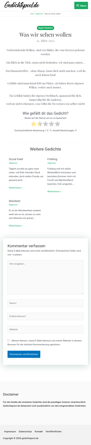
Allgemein (13, 163)
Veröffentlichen (54, 431)
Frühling (52, 159)
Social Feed (16, 159)
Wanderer (15, 201)
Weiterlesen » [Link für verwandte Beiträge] (16, 187)
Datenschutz (25, 431)
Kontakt (39, 431)
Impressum (10, 431)
